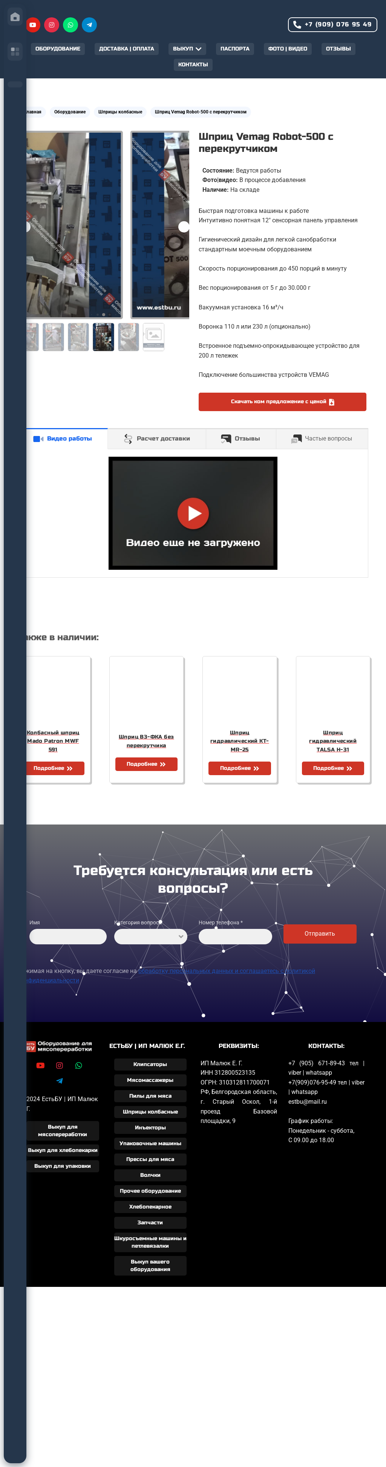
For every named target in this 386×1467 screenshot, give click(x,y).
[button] (184, 227)
